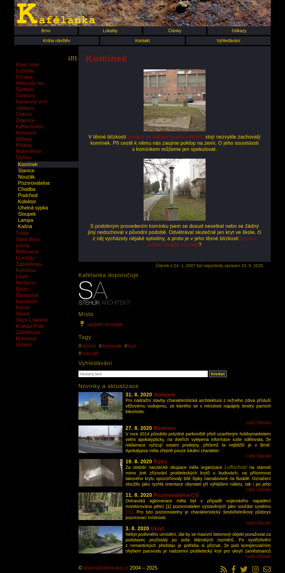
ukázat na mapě (100, 324)
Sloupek (27, 214)
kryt (132, 346)
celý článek (258, 422)
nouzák (90, 353)
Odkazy (239, 30)
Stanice (26, 170)
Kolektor (27, 201)
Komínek (28, 164)
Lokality (110, 30)
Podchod (28, 195)
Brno (46, 30)
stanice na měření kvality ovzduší (165, 136)
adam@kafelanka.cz (105, 568)
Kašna (25, 226)
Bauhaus (165, 428)
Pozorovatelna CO (176, 495)
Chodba (26, 189)
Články (174, 30)
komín (89, 346)
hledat (218, 374)
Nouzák (26, 176)
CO (129, 511)
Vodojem (164, 394)
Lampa (25, 220)
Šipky (160, 461)
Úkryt (157, 528)
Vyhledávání (228, 40)
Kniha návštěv (56, 40)
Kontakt (142, 40)
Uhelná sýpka (33, 207)
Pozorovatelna (34, 183)
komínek (112, 346)
